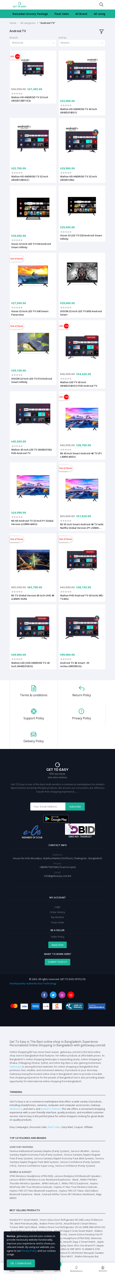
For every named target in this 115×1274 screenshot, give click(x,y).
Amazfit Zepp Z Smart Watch (79, 1241)
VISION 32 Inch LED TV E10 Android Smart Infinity (31, 380)
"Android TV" (47, 23)
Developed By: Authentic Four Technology (33, 983)
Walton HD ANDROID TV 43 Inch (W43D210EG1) (78, 110)
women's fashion (51, 1109)
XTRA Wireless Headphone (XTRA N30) (31, 1176)
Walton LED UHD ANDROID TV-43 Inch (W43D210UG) (30, 664)
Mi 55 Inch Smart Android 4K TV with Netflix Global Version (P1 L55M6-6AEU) (81, 526)
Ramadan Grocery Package (30, 14)
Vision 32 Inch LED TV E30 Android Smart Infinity (31, 245)
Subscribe (75, 806)
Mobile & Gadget (21, 1172)
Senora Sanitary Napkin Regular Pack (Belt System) (57, 1160)
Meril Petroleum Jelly (26, 1223)
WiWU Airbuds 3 (51, 1183)
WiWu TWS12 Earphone (75, 1183)
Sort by (62, 37)
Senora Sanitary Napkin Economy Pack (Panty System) (55, 1152)
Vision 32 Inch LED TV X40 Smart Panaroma (29, 313)
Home (13, 23)
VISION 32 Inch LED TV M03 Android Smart (81, 313)
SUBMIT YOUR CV (57, 962)
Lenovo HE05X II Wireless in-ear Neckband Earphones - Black (44, 1179)
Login (57, 907)
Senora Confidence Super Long (36, 1165)
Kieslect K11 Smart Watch (24, 1219)
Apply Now (57, 944)
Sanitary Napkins (21, 1147)
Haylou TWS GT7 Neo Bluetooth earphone (33, 1190)
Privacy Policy (29, 1250)
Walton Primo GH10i (50, 1223)
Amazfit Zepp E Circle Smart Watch (73, 1231)
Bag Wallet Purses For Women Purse (31, 1231)
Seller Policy (57, 936)
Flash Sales (61, 14)
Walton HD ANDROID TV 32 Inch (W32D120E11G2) (29, 99)
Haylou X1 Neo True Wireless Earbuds (75, 1187)
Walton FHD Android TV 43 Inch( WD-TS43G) (82, 597)
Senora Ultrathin (80, 1151)
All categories (103, 14)
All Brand (81, 14)
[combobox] (33, 43)
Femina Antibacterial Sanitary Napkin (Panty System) (39, 1151)
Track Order (57, 922)
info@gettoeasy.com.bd (57, 876)
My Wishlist (57, 917)
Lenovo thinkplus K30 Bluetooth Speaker (77, 1176)
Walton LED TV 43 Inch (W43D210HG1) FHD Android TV (78, 383)
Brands (14, 37)
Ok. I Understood (21, 1263)
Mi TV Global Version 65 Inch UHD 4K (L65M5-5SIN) (32, 597)
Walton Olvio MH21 (62, 1256)
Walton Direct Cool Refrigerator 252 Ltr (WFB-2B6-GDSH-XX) (72, 1227)
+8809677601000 (48, 867)
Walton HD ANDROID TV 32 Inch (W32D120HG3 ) (29, 178)
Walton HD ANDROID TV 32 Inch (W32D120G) (78, 178)
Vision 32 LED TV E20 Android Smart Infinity (81, 237)
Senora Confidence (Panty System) (75, 1165)
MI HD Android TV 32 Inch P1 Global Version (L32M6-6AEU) (32, 522)
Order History (57, 912)
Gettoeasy (16, 1066)
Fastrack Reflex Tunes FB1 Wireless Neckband (68, 1194)
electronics (16, 1109)
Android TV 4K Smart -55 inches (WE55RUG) (74, 664)
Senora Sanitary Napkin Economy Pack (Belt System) (64, 1158)
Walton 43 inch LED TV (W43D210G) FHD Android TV (31, 451)
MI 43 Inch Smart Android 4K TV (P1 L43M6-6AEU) (81, 455)
